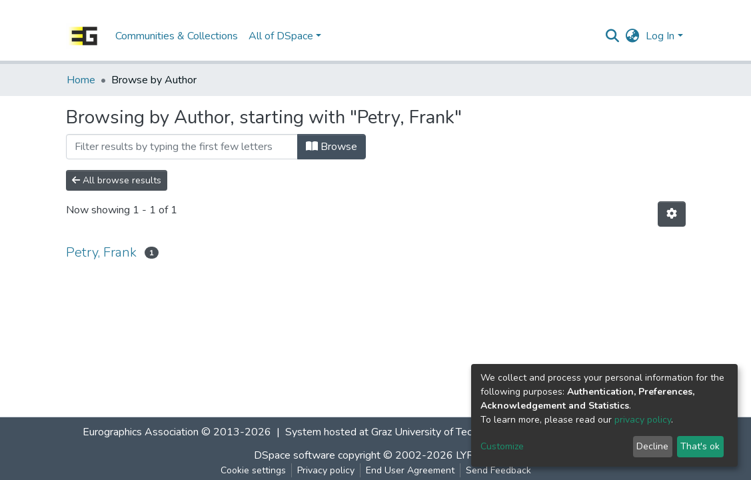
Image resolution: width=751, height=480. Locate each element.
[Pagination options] (672, 214)
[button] (632, 36)
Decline (652, 446)
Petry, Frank (101, 252)
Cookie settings (253, 470)
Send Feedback (498, 470)
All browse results (116, 180)
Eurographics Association (141, 432)
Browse (331, 146)
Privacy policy (326, 470)
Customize (502, 446)
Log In (660, 36)
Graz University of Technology (439, 432)
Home (81, 80)
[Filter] (182, 146)
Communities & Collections (176, 36)
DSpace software (294, 455)
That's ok (700, 446)
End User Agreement (410, 470)
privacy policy (642, 419)
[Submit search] (612, 36)
